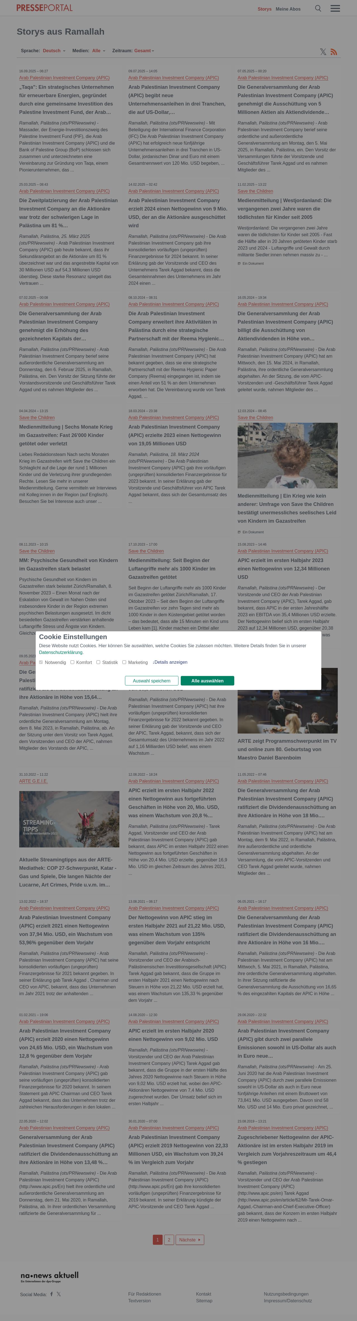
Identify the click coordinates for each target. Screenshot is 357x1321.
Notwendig (55, 661)
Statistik (110, 661)
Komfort (84, 661)
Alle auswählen (207, 681)
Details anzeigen (171, 661)
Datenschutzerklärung (61, 651)
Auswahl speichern (151, 681)
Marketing (138, 661)
